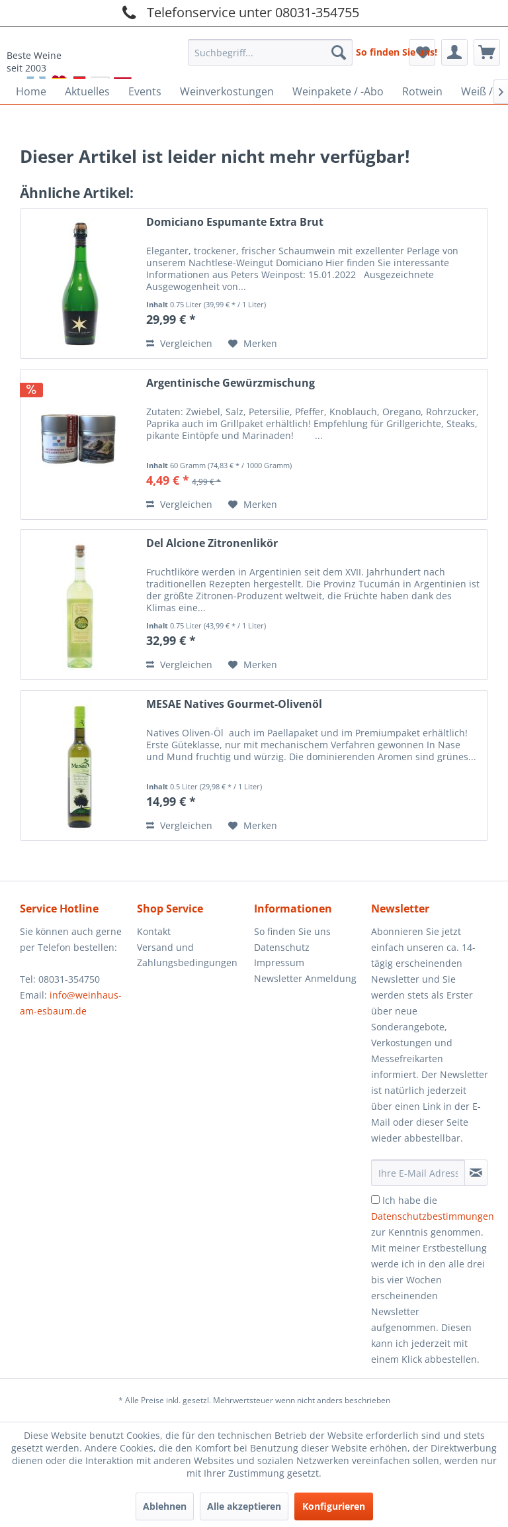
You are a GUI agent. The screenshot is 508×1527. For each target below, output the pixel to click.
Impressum (279, 962)
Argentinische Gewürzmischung (230, 383)
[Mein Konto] (454, 52)
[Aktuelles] (87, 91)
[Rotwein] (422, 91)
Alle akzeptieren (244, 1506)
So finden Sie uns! (396, 52)
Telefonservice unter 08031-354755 (238, 12)
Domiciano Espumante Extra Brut (234, 222)
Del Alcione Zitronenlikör (212, 543)
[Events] (145, 91)
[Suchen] (339, 52)
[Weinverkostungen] (227, 91)
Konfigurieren (333, 1506)
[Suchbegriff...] (270, 52)
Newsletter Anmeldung (305, 978)
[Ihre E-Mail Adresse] (418, 1172)
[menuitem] (270, 48)
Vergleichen (179, 343)
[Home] (31, 91)
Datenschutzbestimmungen (432, 1216)
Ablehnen (165, 1506)
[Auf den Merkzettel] (252, 344)
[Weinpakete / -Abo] (338, 91)
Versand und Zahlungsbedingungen (187, 955)
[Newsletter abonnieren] (475, 1172)
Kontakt (154, 931)
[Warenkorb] (487, 52)
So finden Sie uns (292, 931)
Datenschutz (282, 947)
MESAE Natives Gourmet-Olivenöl (234, 704)
